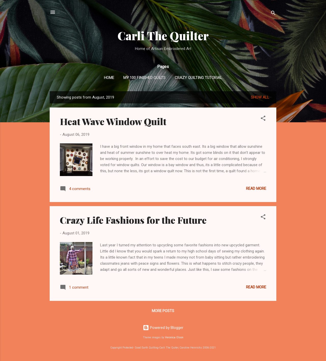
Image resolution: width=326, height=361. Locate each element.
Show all (260, 97)
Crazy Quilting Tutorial (198, 77)
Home (109, 77)
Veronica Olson (174, 337)
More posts (163, 311)
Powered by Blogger (163, 327)
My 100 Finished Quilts (144, 77)
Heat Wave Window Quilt (113, 121)
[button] (263, 119)
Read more (256, 188)
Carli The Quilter (163, 35)
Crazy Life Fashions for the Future (133, 220)
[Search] (273, 14)
